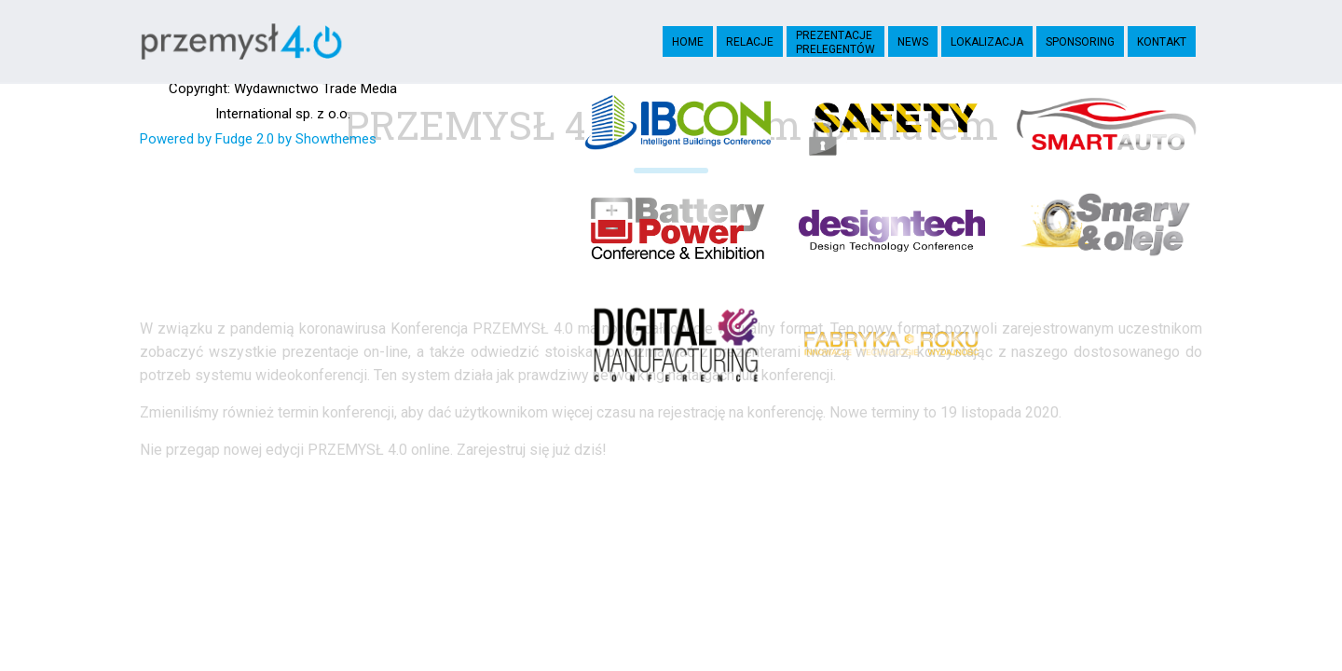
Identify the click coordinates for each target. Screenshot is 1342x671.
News (912, 41)
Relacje (750, 41)
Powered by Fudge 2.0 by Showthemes (258, 138)
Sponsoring (1080, 41)
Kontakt (1161, 41)
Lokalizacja (987, 41)
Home (688, 41)
